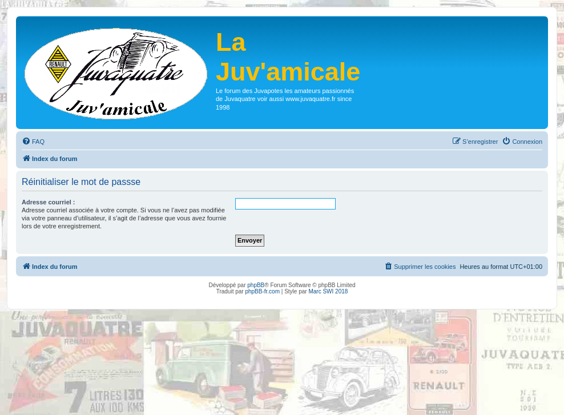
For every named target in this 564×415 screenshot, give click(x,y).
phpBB (255, 285)
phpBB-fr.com (262, 291)
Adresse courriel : (48, 202)
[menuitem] (33, 141)
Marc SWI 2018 (328, 291)
